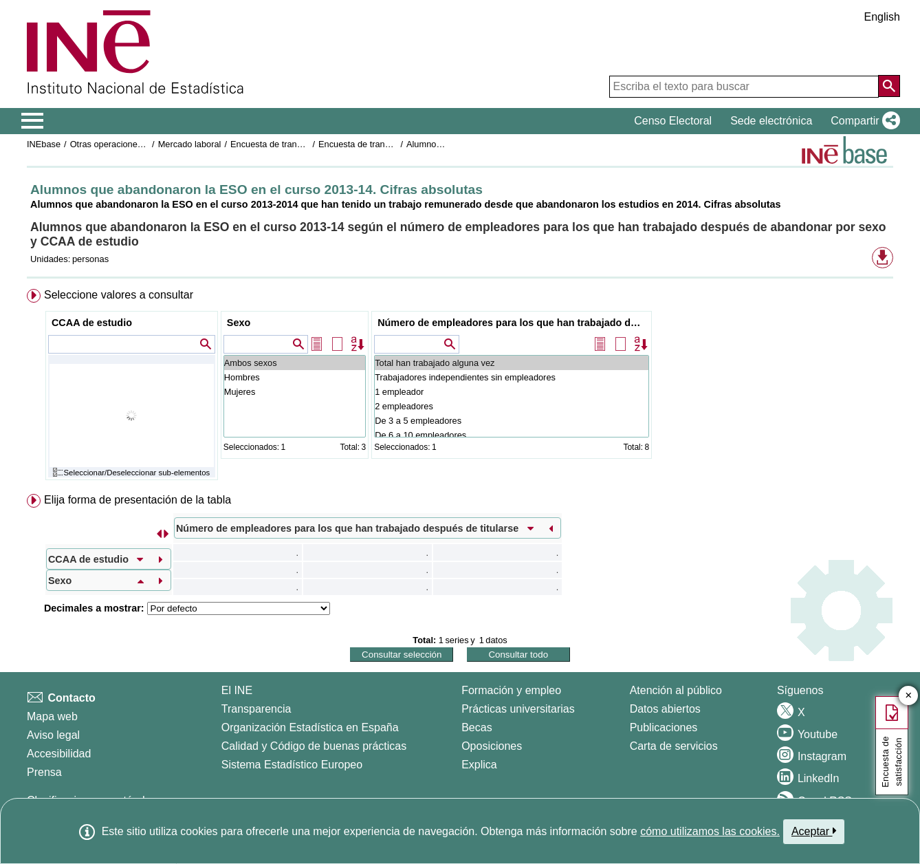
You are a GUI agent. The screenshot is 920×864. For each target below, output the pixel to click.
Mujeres (294, 392)
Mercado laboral (189, 144)
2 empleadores (511, 406)
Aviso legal (53, 735)
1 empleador (511, 392)
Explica (479, 764)
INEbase (44, 144)
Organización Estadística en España (310, 727)
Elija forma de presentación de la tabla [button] (137, 500)
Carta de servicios (674, 746)
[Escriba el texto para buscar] (744, 87)
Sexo (238, 322)
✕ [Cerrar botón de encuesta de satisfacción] (908, 696)
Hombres (294, 377)
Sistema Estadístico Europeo (291, 764)
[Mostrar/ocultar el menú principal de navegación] (32, 121)
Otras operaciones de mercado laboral (145, 144)
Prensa (44, 772)
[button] (862, 121)
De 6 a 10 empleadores (511, 435)
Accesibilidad (59, 753)
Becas (476, 727)
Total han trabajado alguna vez (511, 363)
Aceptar (813, 831)
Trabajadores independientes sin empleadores (511, 377)
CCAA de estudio (92, 322)
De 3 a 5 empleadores (511, 420)
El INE (236, 690)
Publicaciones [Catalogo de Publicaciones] (664, 727)
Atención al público (676, 690)
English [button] (882, 17)
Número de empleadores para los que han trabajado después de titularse (513, 322)
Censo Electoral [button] (673, 121)
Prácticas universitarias (518, 709)
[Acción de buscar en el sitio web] (889, 86)
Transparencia (256, 709)
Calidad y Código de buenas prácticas (314, 746)
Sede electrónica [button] (771, 121)
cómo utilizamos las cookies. (710, 831)
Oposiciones (491, 746)
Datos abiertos (665, 709)
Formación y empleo (511, 690)
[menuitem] (460, 388)
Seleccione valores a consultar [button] (118, 295)
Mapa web (52, 716)
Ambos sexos (294, 363)
